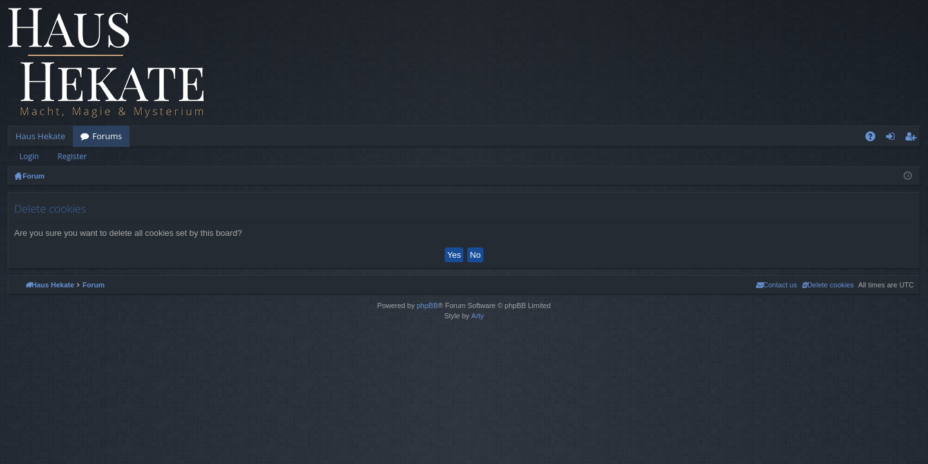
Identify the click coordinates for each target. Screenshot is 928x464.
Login (29, 156)
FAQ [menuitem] (874, 138)
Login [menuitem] (892, 138)
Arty (477, 316)
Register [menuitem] (913, 138)
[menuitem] (828, 285)
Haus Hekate (40, 136)
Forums (107, 136)
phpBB (427, 305)
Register (71, 156)
